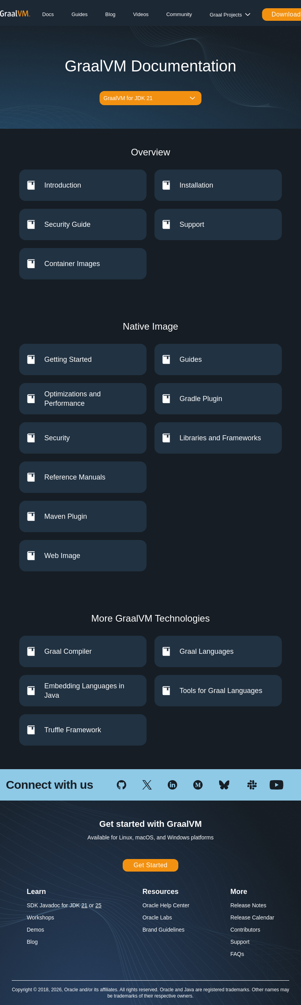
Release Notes (248, 905)
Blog (110, 14)
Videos (141, 14)
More (238, 892)
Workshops (40, 917)
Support (240, 942)
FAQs (237, 954)
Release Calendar (252, 917)
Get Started (151, 865)
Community (179, 14)
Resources (160, 892)
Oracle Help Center (165, 905)
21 (85, 905)
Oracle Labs (157, 917)
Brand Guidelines (163, 930)
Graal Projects (226, 15)
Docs (48, 14)
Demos (35, 930)
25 (98, 905)
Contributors (245, 930)
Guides (79, 14)
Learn (36, 892)
